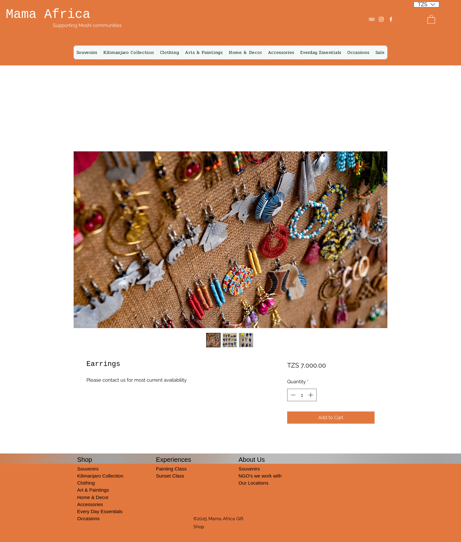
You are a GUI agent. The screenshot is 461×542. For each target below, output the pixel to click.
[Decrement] (292, 395)
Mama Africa (48, 14)
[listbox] (426, 4)
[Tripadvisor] (371, 19)
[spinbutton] (301, 395)
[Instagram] (381, 19)
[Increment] (311, 395)
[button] (426, 2)
